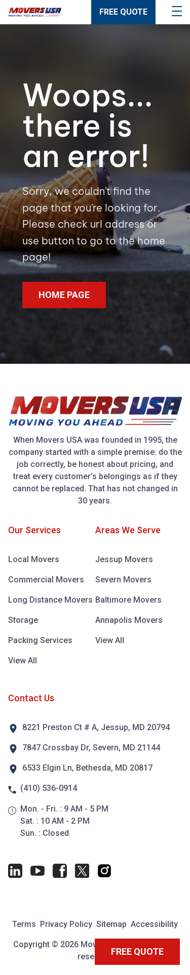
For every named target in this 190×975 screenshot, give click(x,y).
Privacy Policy (66, 924)
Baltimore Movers (128, 600)
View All (22, 660)
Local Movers (33, 559)
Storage (23, 620)
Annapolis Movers (129, 620)
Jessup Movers (124, 559)
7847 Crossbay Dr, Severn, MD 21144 (91, 747)
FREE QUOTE (123, 12)
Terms (24, 924)
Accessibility (154, 924)
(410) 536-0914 (48, 788)
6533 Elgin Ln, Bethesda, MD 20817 (87, 768)
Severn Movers (123, 579)
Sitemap (111, 924)
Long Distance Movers (50, 600)
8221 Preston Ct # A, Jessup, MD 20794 (96, 727)
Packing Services (40, 640)
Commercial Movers (46, 579)
